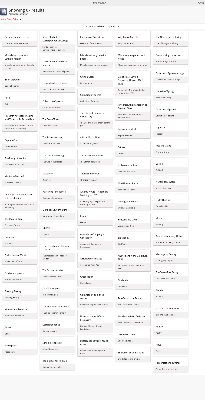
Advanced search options (102, 26)
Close (201, 2)
